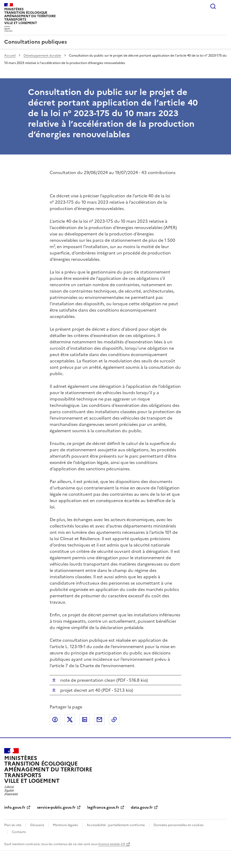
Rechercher (213, 6)
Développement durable (42, 55)
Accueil (10, 55)
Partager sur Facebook (55, 719)
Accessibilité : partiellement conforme (116, 825)
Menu (223, 6)
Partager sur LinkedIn (84, 719)
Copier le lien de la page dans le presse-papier (114, 719)
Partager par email (99, 719)
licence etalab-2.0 (111, 844)
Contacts (19, 832)
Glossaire (37, 825)
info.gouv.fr (14, 807)
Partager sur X (69, 719)
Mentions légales (65, 825)
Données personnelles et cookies (179, 825)
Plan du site (12, 825)
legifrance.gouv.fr (103, 807)
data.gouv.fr (142, 807)
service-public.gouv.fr (56, 807)
